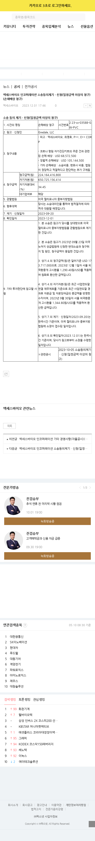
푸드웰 (14, 653)
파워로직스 (16, 670)
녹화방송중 (47, 521)
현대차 (14, 647)
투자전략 (29, 26)
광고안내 (42, 805)
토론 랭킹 (24, 699)
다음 (90, 487)
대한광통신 (16, 636)
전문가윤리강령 (54, 809)
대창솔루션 (16, 686)
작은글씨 (86, 106)
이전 (80, 487)
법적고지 (36, 809)
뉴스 (71, 26)
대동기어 (15, 658)
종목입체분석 (51, 26)
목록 (9, 426)
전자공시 (31, 86)
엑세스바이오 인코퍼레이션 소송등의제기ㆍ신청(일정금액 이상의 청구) (53, 448)
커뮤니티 (9, 26)
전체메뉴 (91, 17)
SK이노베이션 (18, 642)
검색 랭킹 (10, 699)
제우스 (14, 681)
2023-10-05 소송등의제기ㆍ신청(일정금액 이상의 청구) (75, 354)
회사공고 (27, 805)
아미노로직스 (18, 675)
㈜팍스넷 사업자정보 (45, 816)
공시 (17, 86)
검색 (81, 17)
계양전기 (15, 664)
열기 (92, 824)
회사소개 (13, 805)
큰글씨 (90, 106)
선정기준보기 (25, 625)
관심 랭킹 (39, 699)
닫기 (89, 5)
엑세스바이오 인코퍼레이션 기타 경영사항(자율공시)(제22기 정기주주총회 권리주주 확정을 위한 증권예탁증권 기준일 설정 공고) (53, 438)
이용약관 (56, 805)
